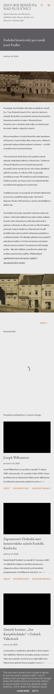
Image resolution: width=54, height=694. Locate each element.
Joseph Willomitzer (16, 457)
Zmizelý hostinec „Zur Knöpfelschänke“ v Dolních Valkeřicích (22, 634)
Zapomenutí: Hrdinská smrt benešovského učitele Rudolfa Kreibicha (23, 543)
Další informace (41, 488)
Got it (35, 691)
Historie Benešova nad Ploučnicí (20, 7)
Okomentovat (21, 488)
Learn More (23, 691)
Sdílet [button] (43, 323)
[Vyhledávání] (42, 5)
